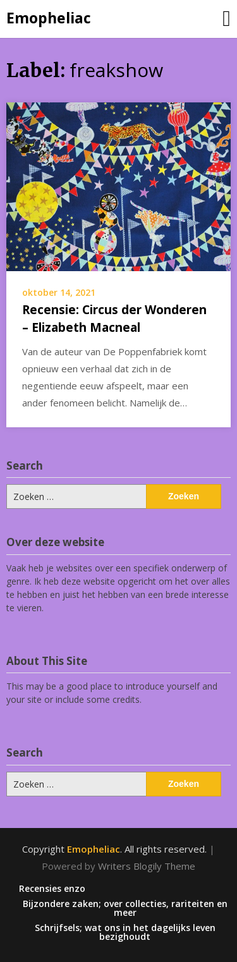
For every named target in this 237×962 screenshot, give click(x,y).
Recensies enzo (52, 888)
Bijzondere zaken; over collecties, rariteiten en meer (125, 908)
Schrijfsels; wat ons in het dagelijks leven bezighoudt (125, 932)
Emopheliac (48, 18)
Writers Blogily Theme (146, 866)
